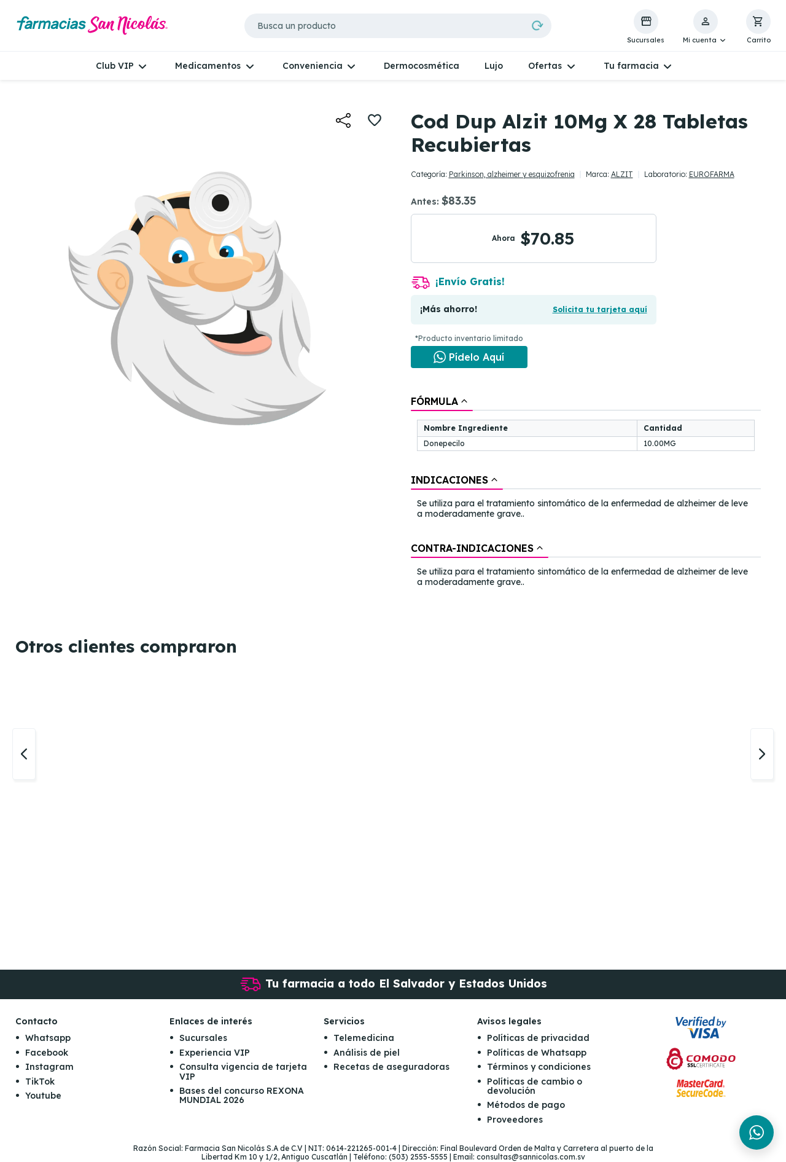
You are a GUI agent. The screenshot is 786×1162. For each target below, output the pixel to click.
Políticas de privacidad (538, 1038)
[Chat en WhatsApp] (469, 357)
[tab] (442, 401)
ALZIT (622, 174)
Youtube (43, 1095)
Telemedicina (363, 1038)
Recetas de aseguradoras (391, 1067)
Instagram (49, 1067)
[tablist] (586, 492)
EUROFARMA (711, 174)
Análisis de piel (366, 1052)
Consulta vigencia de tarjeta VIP (243, 1072)
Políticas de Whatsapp (536, 1052)
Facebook (46, 1052)
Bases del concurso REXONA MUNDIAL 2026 (241, 1095)
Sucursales (203, 1038)
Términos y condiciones (539, 1067)
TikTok (40, 1081)
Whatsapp (48, 1038)
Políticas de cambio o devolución (534, 1086)
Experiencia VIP (214, 1052)
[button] (705, 27)
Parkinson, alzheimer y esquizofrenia (512, 174)
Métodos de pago (526, 1105)
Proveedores (515, 1119)
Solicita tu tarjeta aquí (600, 309)
